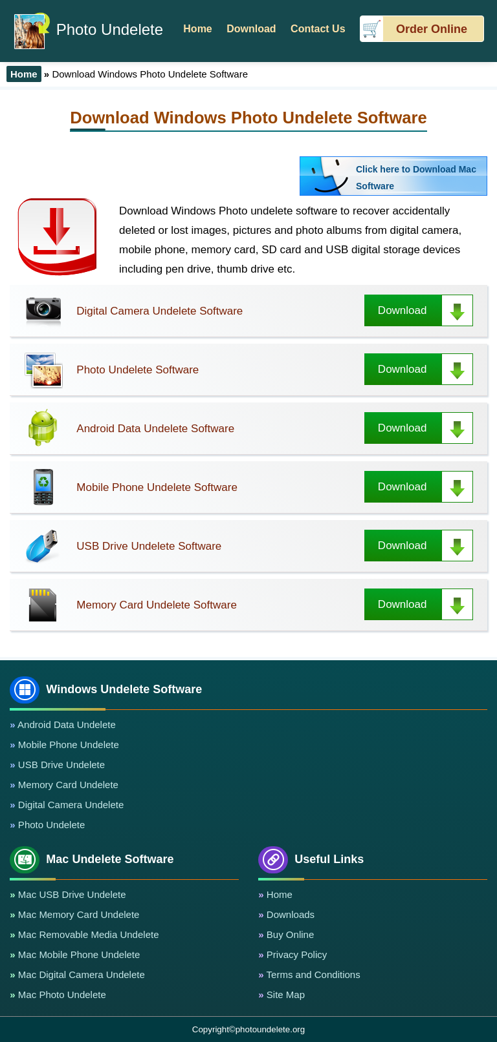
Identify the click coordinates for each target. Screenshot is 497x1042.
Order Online (431, 29)
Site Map (284, 994)
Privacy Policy (295, 954)
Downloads (289, 914)
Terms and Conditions (312, 974)
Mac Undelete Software (91, 859)
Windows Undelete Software (106, 689)
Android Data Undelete (66, 724)
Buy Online (289, 934)
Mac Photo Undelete (61, 994)
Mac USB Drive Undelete (71, 894)
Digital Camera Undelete (70, 804)
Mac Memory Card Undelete (78, 914)
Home (278, 894)
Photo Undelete (88, 29)
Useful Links (311, 859)
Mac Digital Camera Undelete (80, 974)
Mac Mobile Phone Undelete (78, 954)
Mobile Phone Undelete (67, 744)
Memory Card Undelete (67, 784)
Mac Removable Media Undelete (87, 934)
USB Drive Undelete (60, 764)
